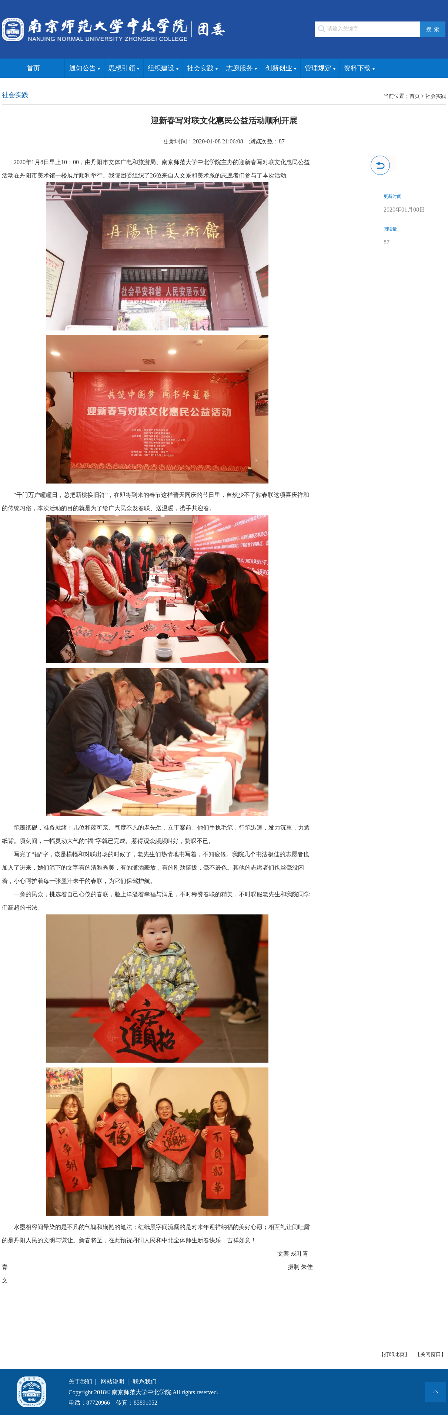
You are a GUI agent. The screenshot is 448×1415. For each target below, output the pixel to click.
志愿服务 (241, 68)
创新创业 (280, 68)
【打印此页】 (394, 1354)
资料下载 (359, 68)
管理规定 (320, 68)
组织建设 (163, 68)
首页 (33, 68)
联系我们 (145, 1381)
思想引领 (123, 68)
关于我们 (80, 1381)
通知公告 (84, 68)
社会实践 (202, 68)
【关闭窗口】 (430, 1354)
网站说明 (112, 1381)
